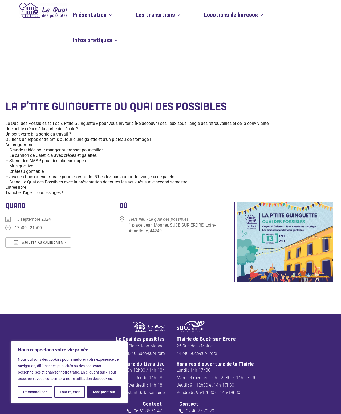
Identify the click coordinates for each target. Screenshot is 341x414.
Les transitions (153, 10)
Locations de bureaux (225, 10)
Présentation (90, 10)
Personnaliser (35, 392)
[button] (90, 10)
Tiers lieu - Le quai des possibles (159, 184)
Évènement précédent (32, 267)
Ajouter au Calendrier (38, 207)
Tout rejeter (70, 392)
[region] (69, 372)
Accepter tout (103, 392)
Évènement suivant (312, 267)
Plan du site (190, 393)
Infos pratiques (297, 10)
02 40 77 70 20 (200, 375)
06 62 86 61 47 (148, 375)
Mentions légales (156, 393)
